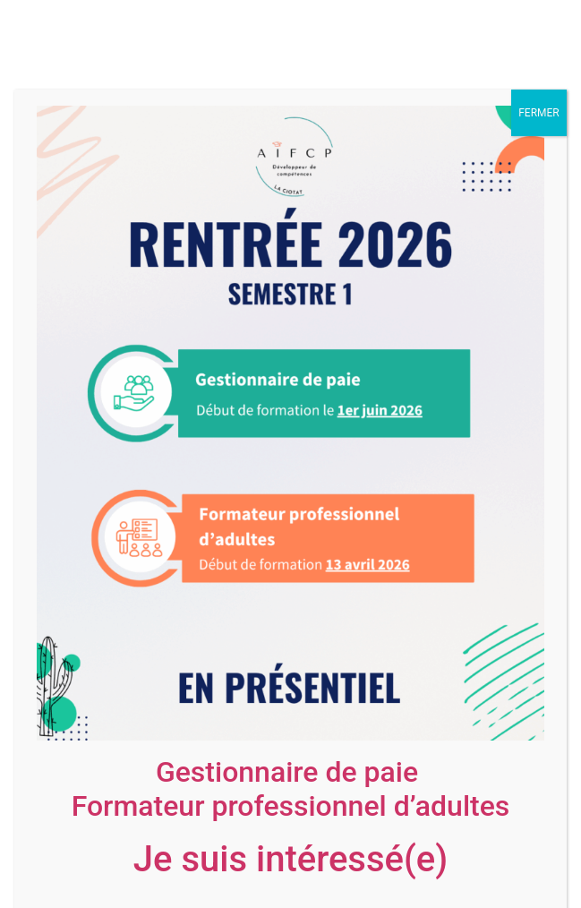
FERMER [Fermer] (539, 113)
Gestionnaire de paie (287, 772)
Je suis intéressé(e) (290, 859)
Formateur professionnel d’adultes (291, 806)
